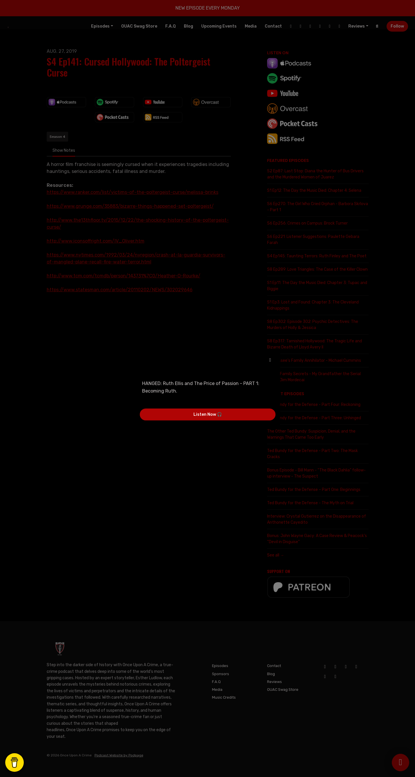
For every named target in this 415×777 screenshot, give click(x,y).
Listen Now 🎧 (207, 414)
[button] (270, 360)
